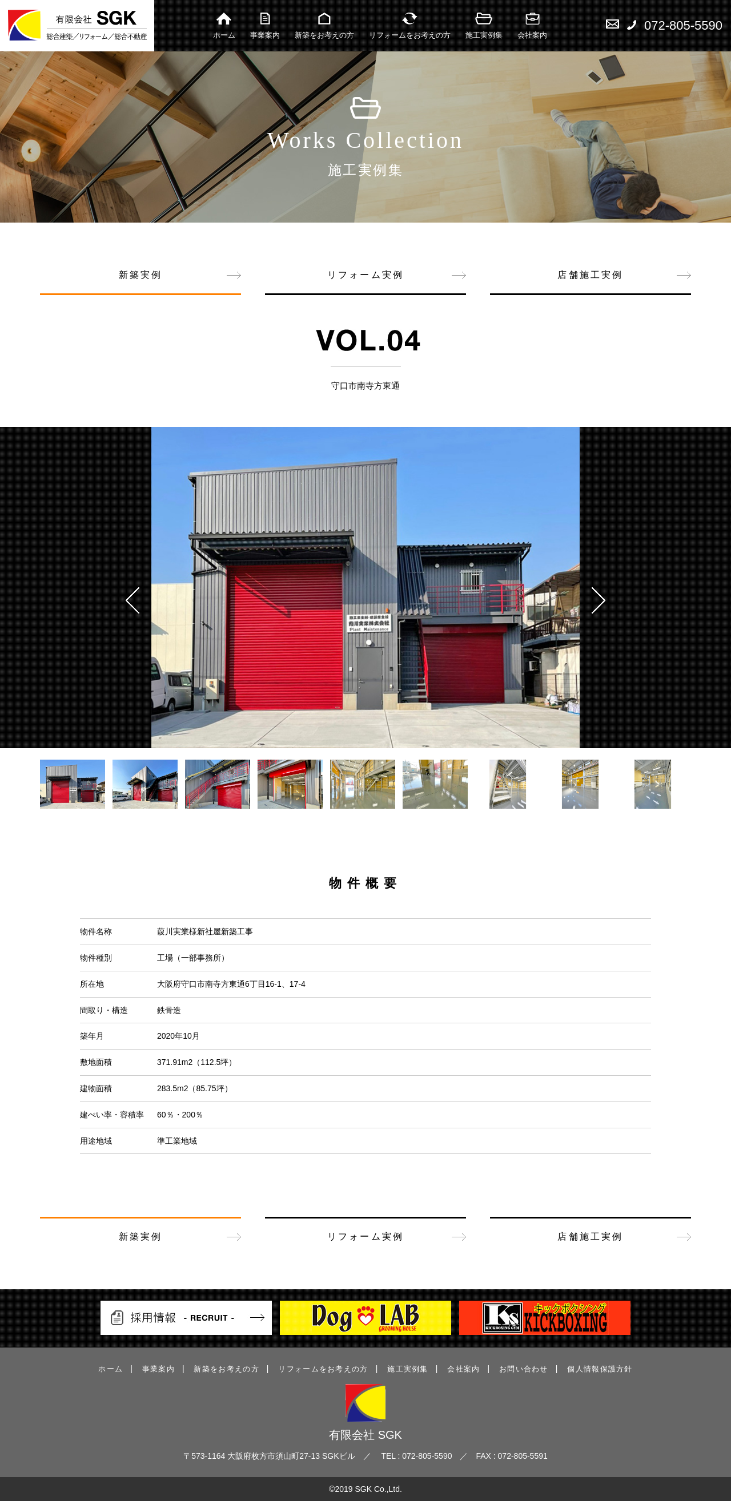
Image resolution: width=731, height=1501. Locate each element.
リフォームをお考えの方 (410, 26)
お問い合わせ (523, 1369)
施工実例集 (484, 26)
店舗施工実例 (590, 275)
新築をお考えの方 (324, 26)
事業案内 (265, 26)
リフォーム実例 (365, 275)
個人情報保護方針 (599, 1369)
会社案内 (532, 26)
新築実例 (141, 275)
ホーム (224, 26)
